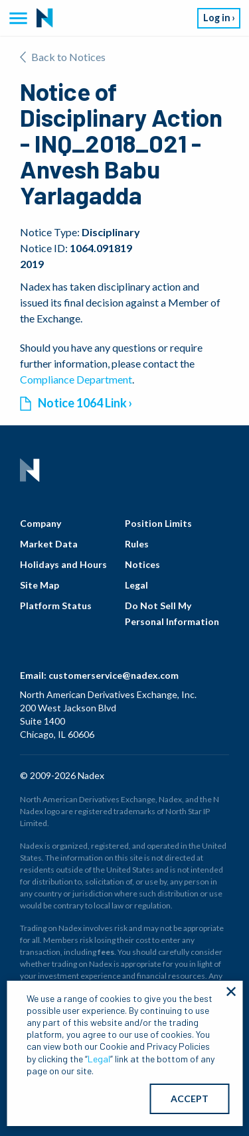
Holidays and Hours (63, 564)
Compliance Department (76, 379)
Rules (137, 543)
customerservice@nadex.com (113, 675)
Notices (142, 564)
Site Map (39, 585)
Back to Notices (63, 56)
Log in (216, 17)
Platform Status (56, 605)
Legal (136, 585)
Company (40, 523)
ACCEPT (189, 1098)
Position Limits (158, 523)
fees (106, 952)
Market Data (49, 543)
